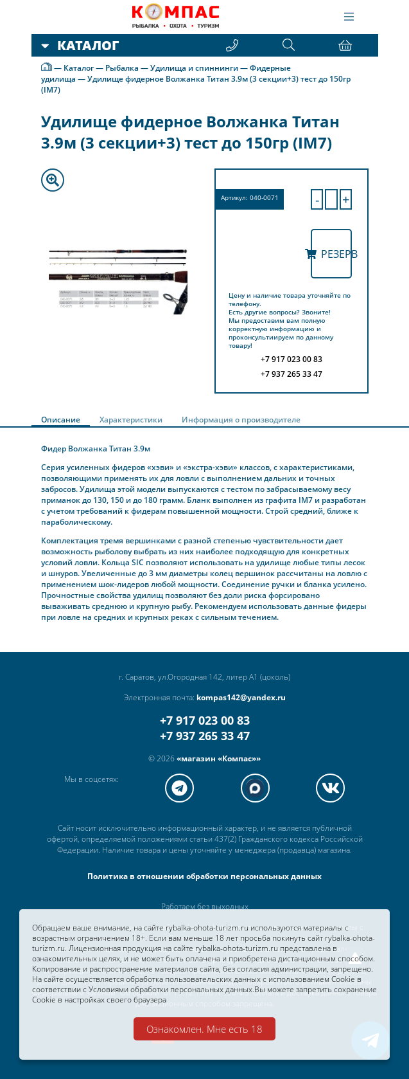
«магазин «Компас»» (219, 758)
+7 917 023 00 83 (205, 720)
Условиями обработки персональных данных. (171, 988)
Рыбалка (122, 68)
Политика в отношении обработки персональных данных (204, 876)
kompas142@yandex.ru (241, 697)
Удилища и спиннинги (194, 68)
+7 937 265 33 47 (205, 735)
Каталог (79, 68)
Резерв (331, 254)
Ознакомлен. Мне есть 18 (204, 1028)
